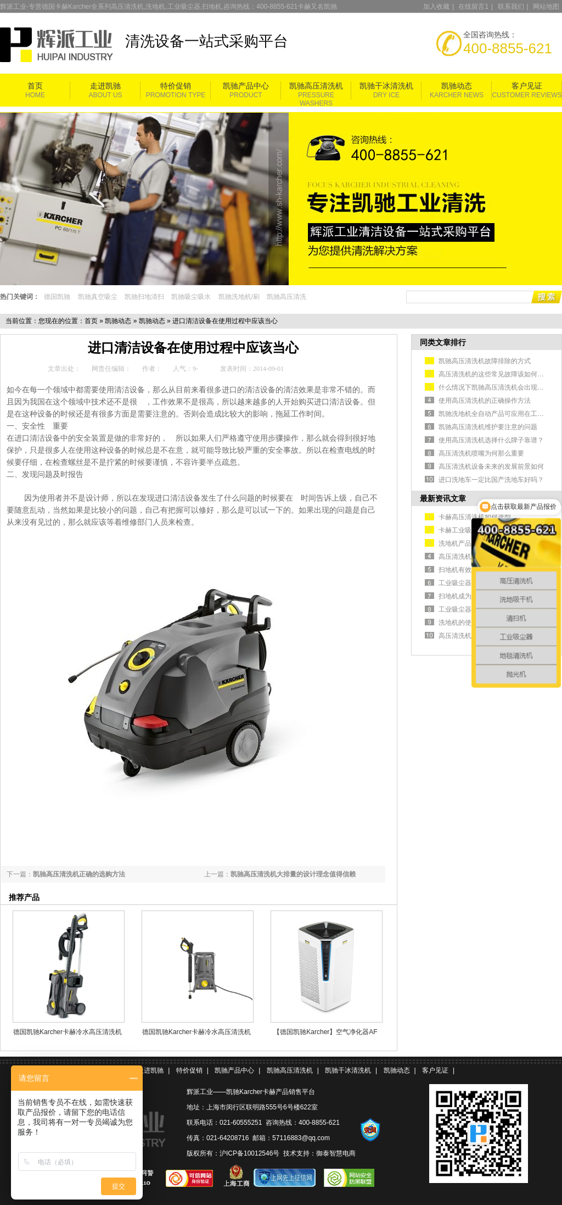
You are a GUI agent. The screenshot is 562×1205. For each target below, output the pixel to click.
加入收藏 (436, 6)
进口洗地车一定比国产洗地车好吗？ (491, 480)
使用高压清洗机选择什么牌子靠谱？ (491, 440)
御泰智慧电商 (336, 1153)
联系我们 (511, 6)
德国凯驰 (57, 297)
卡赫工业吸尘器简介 (468, 530)
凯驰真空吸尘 (97, 297)
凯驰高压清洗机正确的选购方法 (79, 874)
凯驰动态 (456, 86)
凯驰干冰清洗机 (386, 86)
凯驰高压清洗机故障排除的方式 (485, 361)
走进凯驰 (105, 86)
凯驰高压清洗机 (316, 86)
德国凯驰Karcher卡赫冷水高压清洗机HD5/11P (67, 1032)
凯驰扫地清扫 (144, 297)
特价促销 (175, 86)
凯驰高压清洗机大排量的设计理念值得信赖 (293, 874)
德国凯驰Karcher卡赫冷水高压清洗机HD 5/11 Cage (196, 1032)
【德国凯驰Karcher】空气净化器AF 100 (325, 1032)
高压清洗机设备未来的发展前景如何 (491, 466)
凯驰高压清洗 (286, 297)
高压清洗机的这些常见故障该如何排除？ (498, 374)
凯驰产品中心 (246, 86)
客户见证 (527, 86)
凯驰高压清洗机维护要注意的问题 (488, 427)
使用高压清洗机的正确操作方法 (485, 400)
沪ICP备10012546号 (249, 1153)
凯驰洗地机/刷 (239, 297)
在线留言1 (473, 6)
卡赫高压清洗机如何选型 (475, 517)
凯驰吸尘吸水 (191, 297)
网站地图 (546, 6)
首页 (35, 86)
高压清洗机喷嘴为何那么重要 (481, 453)
